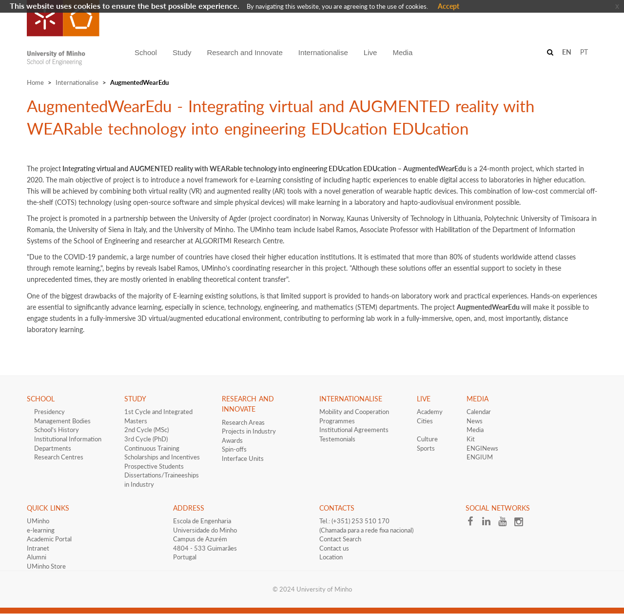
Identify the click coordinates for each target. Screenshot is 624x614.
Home (35, 82)
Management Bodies (62, 421)
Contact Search (340, 539)
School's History (56, 430)
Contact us (334, 548)
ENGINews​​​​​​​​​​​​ (482, 448)
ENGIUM (480, 457)
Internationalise (77, 82)
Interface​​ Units (243, 458)
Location (331, 557)
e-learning (41, 530)
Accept (448, 6)
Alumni (36, 557)
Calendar (479, 412)
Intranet (38, 548)
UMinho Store (46, 566)
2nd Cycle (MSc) (146, 430)
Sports (426, 448)
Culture (427, 439)
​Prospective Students (154, 466)
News (475, 421)
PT (584, 52)
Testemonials (337, 439)
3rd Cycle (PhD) (146, 439)
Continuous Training (151, 448)
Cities (425, 421)
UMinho (38, 521)
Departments (52, 448)
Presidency (49, 412)
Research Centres (58, 457)
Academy (430, 412)
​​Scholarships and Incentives (162, 457)
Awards (232, 440)
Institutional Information (67, 439)
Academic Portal (49, 539)
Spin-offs (234, 449)
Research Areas (243, 422)
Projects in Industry (249, 431)
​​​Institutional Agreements (354, 430)
